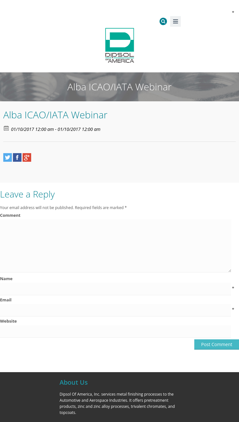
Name (117, 279)
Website (8, 321)
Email (117, 300)
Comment (117, 215)
